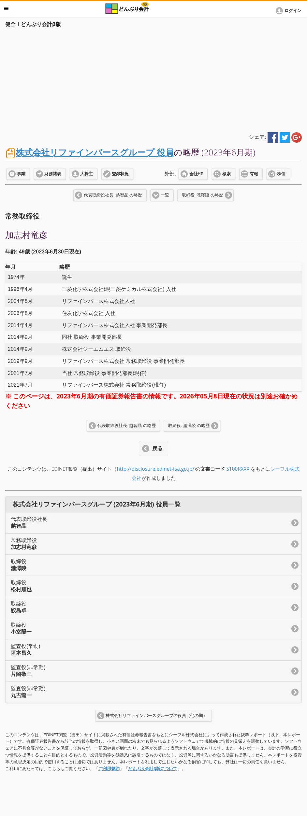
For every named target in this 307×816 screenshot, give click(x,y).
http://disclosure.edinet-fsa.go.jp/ (156, 468)
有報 (254, 174)
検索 (226, 174)
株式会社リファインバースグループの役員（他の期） (156, 715)
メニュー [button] (6, 8)
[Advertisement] (153, 78)
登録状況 (120, 174)
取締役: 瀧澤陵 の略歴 (202, 195)
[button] (289, 10)
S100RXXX (237, 468)
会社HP (196, 174)
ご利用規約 (109, 768)
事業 (21, 174)
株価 (281, 174)
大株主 (86, 174)
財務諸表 (52, 174)
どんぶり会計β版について (152, 768)
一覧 (165, 195)
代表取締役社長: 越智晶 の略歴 (113, 195)
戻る (157, 448)
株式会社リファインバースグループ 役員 (95, 152)
